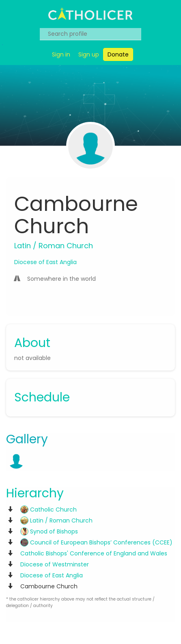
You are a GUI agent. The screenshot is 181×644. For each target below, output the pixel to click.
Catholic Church (48, 509)
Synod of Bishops (49, 531)
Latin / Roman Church (56, 520)
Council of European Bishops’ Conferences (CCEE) (96, 542)
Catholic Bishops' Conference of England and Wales (93, 553)
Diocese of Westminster (54, 564)
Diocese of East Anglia (45, 262)
